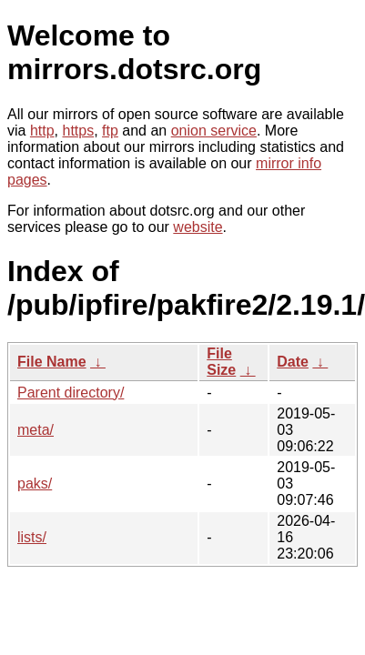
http (42, 130)
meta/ (35, 430)
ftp (110, 130)
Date (293, 361)
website (197, 227)
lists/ (31, 537)
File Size (221, 362)
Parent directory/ (70, 392)
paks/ (34, 483)
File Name (51, 361)
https (78, 130)
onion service (214, 130)
